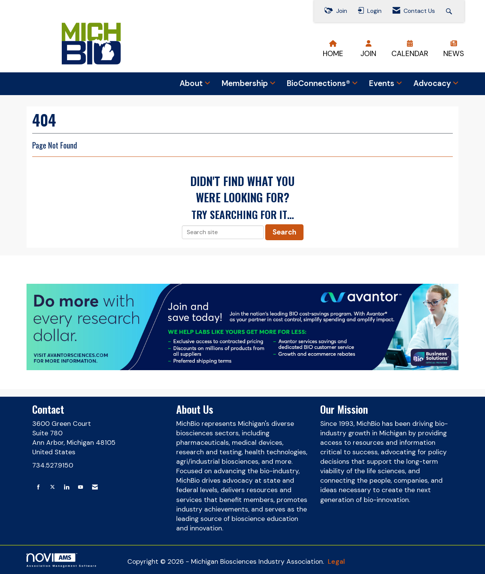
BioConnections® (319, 83)
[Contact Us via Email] (95, 487)
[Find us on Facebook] (38, 487)
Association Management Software (62, 560)
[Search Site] (450, 11)
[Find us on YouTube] (80, 487)
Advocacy (433, 83)
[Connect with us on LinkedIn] (66, 487)
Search (284, 232)
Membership (246, 83)
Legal (336, 561)
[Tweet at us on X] (52, 487)
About (192, 83)
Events (382, 83)
